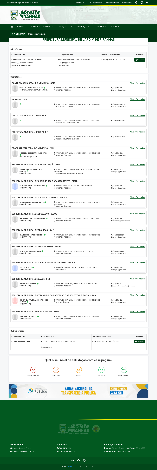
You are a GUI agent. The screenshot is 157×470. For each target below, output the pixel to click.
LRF (72, 27)
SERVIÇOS (62, 27)
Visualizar (139, 342)
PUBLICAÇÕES (83, 27)
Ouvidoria (140, 60)
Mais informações (137, 83)
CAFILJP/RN (115, 27)
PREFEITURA (22, 27)
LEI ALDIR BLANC (100, 27)
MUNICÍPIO (35, 27)
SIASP (70, 467)
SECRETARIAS (49, 27)
